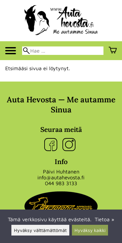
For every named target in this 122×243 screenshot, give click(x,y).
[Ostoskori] (113, 51)
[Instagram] (70, 145)
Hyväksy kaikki (90, 230)
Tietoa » (104, 219)
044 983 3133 (61, 183)
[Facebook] (52, 145)
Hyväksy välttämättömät (40, 230)
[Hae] (62, 50)
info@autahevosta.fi (61, 177)
